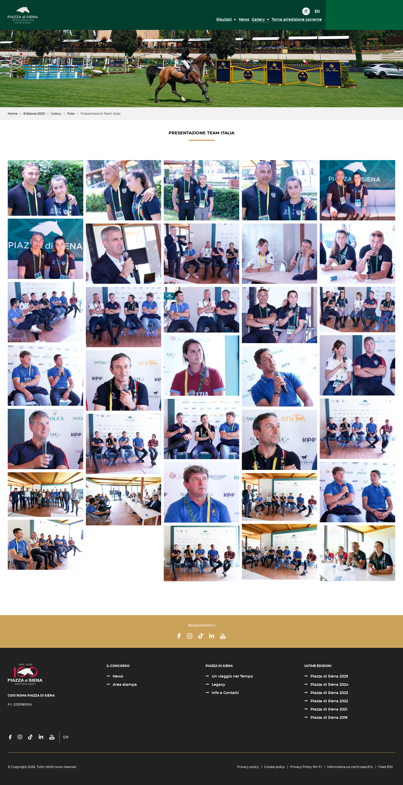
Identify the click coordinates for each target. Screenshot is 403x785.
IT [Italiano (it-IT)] (306, 11)
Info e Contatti (225, 693)
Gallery (258, 19)
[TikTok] (200, 636)
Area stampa (124, 685)
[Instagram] (189, 636)
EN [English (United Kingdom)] (317, 11)
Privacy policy (248, 767)
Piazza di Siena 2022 (328, 701)
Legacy (218, 685)
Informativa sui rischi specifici (350, 767)
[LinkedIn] (211, 636)
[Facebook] (179, 636)
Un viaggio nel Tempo (232, 676)
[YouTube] (223, 636)
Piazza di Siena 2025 (328, 676)
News (244, 19)
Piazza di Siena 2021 (328, 709)
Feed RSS (385, 767)
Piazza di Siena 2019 (328, 718)
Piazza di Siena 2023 (328, 693)
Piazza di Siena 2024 (329, 685)
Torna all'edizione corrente (297, 19)
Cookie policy (274, 767)
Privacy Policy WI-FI (306, 767)
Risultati (224, 19)
